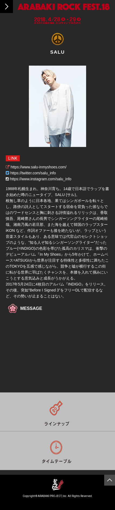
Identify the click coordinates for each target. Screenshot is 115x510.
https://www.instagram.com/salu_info (40, 179)
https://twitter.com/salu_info (33, 173)
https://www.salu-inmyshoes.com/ (38, 167)
